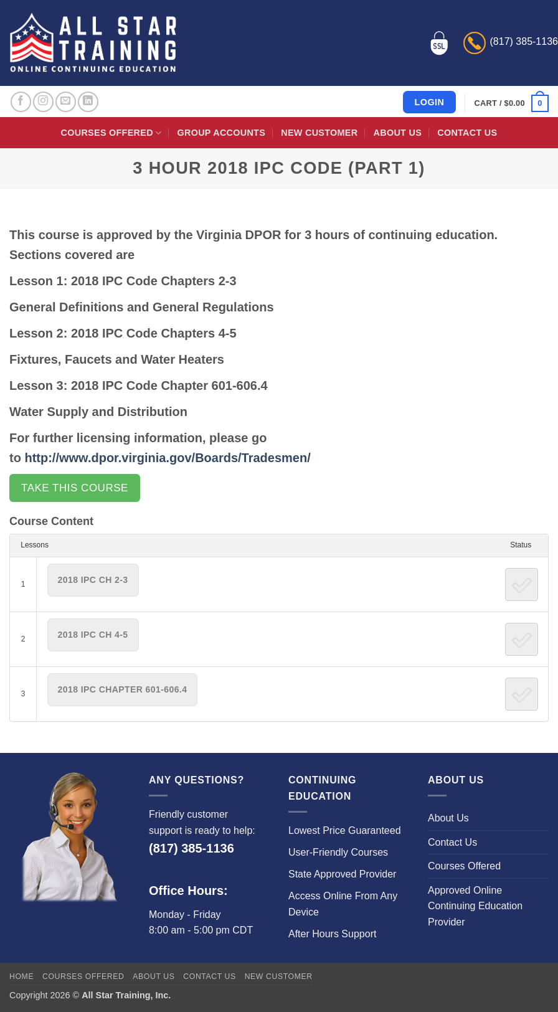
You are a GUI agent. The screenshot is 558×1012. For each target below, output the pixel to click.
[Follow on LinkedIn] (88, 102)
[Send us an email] (65, 102)
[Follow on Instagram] (43, 102)
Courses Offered (111, 133)
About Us (398, 133)
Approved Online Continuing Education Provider (475, 906)
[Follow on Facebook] (21, 102)
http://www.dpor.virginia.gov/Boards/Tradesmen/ (167, 458)
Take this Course (74, 488)
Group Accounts (221, 133)
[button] (512, 103)
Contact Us (467, 133)
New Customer (319, 133)
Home (21, 976)
